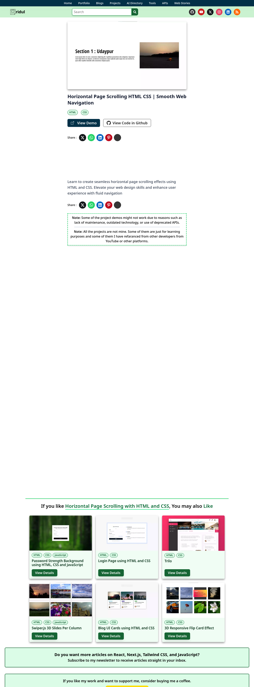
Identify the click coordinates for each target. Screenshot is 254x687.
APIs (165, 3)
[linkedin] (228, 12)
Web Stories (182, 3)
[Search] (102, 11)
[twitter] (210, 12)
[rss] (237, 12)
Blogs (99, 3)
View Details (44, 573)
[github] (192, 12)
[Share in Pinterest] (109, 138)
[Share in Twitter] (83, 138)
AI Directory (135, 3)
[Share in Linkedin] (100, 138)
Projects (115, 3)
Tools (152, 3)
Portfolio (84, 3)
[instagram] (219, 12)
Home (68, 3)
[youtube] (201, 12)
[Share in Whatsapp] (91, 138)
